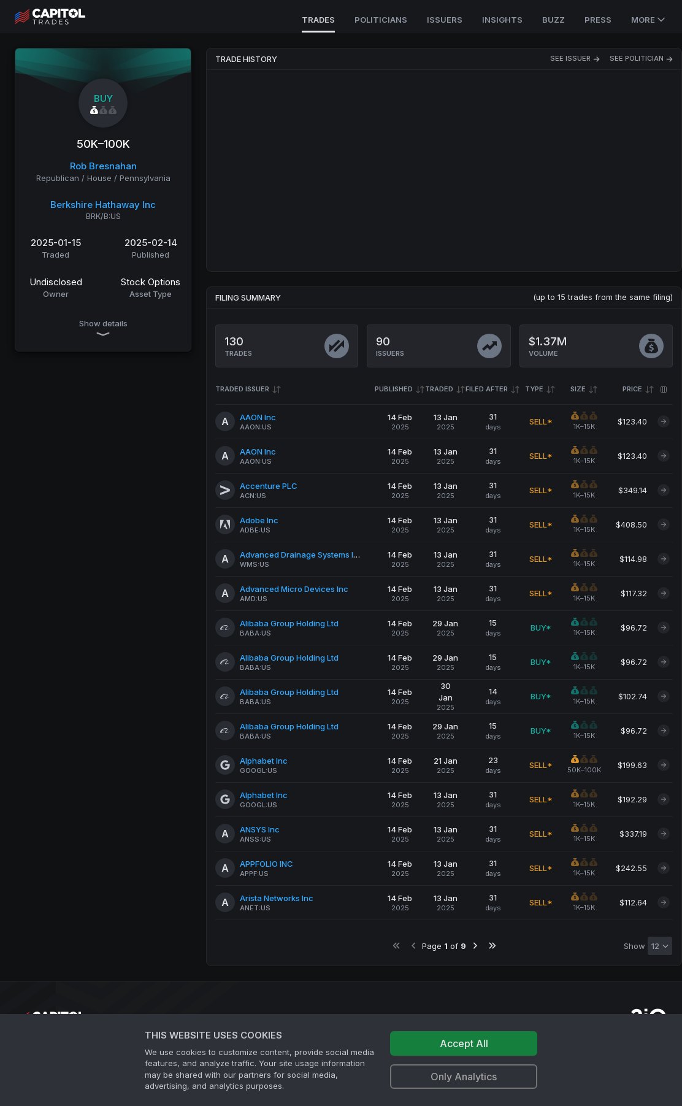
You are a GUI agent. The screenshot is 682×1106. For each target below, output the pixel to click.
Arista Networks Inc (276, 898)
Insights (502, 20)
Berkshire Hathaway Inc (103, 204)
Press (597, 20)
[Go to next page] (475, 946)
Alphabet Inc (264, 761)
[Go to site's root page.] (63, 17)
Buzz (553, 20)
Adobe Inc (259, 520)
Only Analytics (464, 1076)
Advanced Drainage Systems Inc (301, 554)
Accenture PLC (268, 486)
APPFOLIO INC (266, 864)
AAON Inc (258, 417)
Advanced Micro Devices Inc (294, 589)
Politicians (380, 20)
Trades (318, 20)
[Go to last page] (492, 946)
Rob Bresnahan (103, 166)
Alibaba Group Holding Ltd (289, 623)
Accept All (464, 1043)
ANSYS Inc (260, 829)
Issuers (444, 20)
